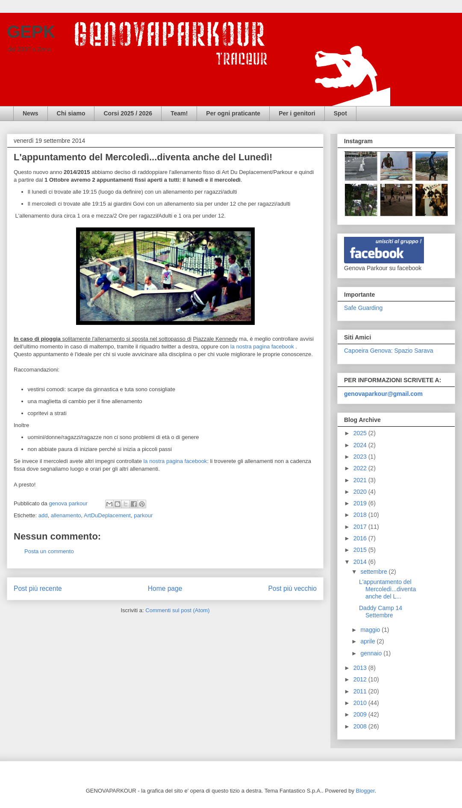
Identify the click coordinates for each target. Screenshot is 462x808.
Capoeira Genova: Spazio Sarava (388, 350)
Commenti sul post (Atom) (177, 610)
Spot (340, 113)
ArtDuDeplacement (107, 515)
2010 (360, 702)
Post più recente (38, 588)
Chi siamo (71, 113)
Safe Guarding (363, 307)
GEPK (31, 31)
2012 (360, 679)
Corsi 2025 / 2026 (127, 113)
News (30, 113)
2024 (360, 445)
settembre (374, 571)
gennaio (371, 653)
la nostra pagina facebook (262, 346)
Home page (165, 588)
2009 (360, 714)
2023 (360, 456)
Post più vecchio (292, 588)
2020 (360, 491)
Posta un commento (49, 551)
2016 (360, 538)
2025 (360, 433)
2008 (360, 726)
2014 (360, 561)
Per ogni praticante (233, 113)
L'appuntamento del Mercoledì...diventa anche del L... (387, 589)
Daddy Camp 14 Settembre (380, 612)
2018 (360, 514)
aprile (368, 641)
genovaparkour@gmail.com (383, 393)
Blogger (365, 790)
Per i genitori (297, 113)
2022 (360, 468)
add (43, 515)
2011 (360, 691)
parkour (143, 515)
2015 (360, 549)
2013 (360, 667)
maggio (371, 629)
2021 (360, 480)
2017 (360, 526)
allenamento (66, 515)
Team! (179, 113)
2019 (360, 503)
